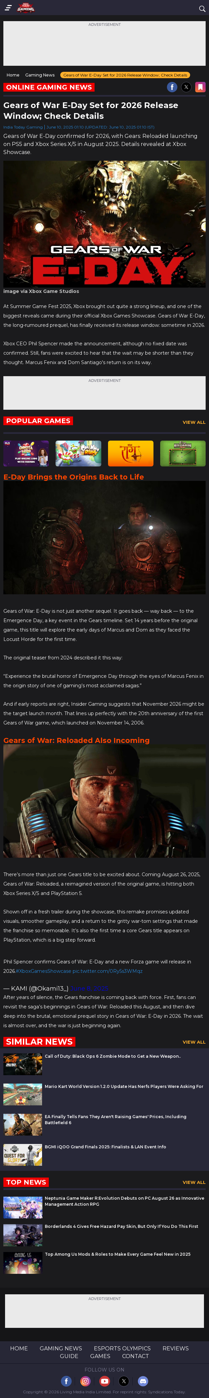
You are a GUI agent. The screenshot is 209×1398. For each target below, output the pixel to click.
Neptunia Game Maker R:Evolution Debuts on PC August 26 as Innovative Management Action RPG (124, 1201)
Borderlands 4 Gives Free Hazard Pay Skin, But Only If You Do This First (121, 1226)
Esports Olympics (122, 1348)
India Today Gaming (23, 127)
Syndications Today (166, 1391)
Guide (69, 1356)
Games (100, 1356)
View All (194, 422)
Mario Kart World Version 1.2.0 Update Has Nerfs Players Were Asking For (124, 1086)
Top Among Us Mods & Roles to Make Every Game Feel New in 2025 (117, 1254)
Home (19, 1348)
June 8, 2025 (89, 988)
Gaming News (61, 1348)
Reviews (176, 1348)
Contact (135, 1356)
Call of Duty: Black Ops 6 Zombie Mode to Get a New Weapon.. (113, 1056)
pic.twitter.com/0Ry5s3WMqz (108, 971)
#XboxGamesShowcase (43, 971)
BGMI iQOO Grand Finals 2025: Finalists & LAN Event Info (105, 1146)
